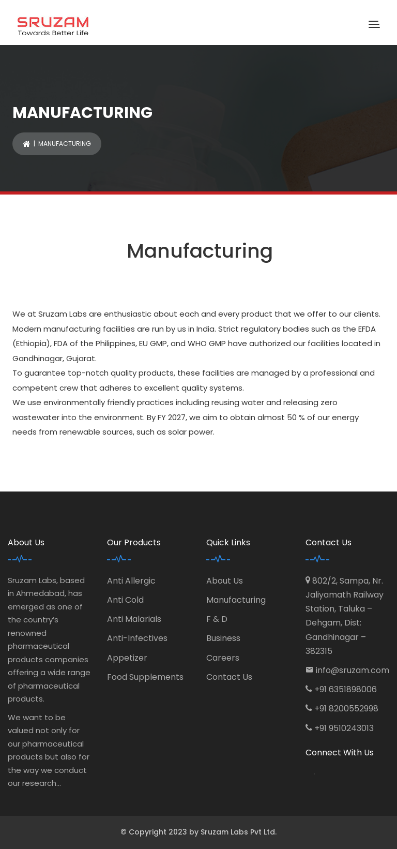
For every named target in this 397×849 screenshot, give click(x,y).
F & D (216, 619)
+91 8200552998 (346, 708)
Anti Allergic (131, 581)
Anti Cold (125, 600)
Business (223, 638)
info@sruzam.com (352, 670)
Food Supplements (145, 677)
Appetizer (127, 658)
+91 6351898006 (345, 689)
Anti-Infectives (137, 638)
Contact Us (229, 677)
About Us (224, 581)
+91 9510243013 (344, 728)
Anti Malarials (134, 619)
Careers (222, 658)
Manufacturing (236, 600)
